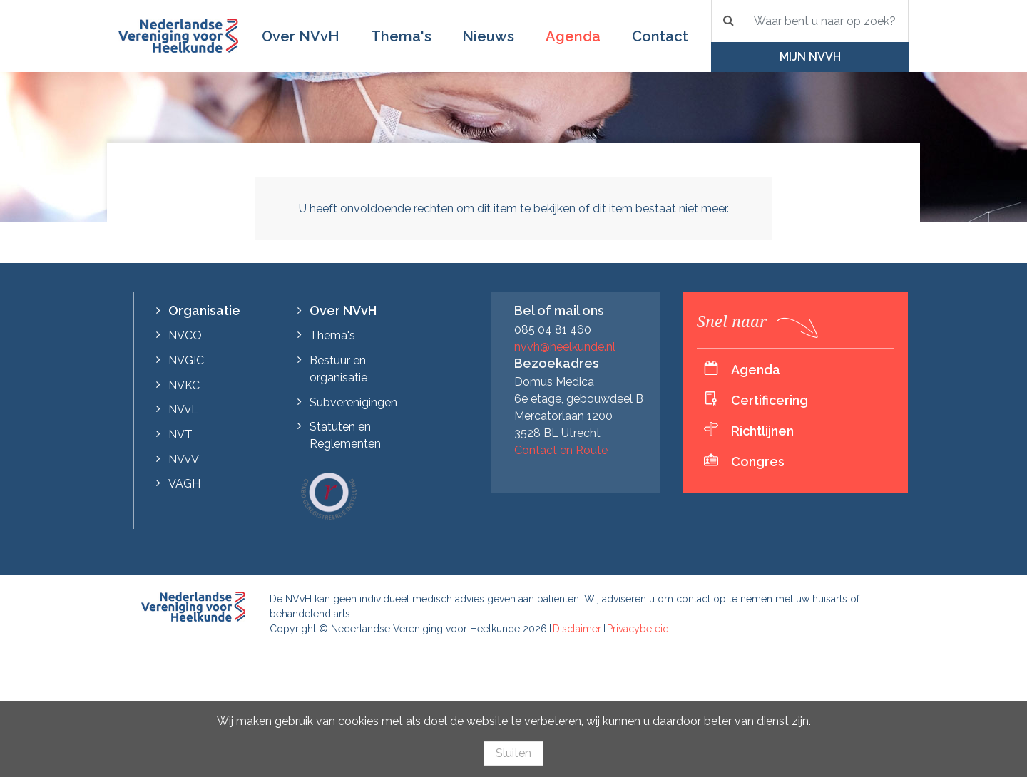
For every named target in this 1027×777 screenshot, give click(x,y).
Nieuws (488, 36)
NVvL (183, 409)
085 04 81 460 (552, 329)
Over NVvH (300, 36)
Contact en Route (561, 450)
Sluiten (513, 753)
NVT (180, 434)
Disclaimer (577, 628)
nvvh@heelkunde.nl (564, 347)
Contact (660, 36)
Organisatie (204, 310)
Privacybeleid (638, 628)
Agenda (573, 36)
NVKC (184, 385)
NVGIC (186, 360)
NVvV (183, 459)
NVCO (185, 335)
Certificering (769, 400)
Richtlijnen (762, 430)
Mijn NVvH (810, 56)
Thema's (401, 36)
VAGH (184, 483)
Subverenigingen (353, 402)
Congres (758, 461)
